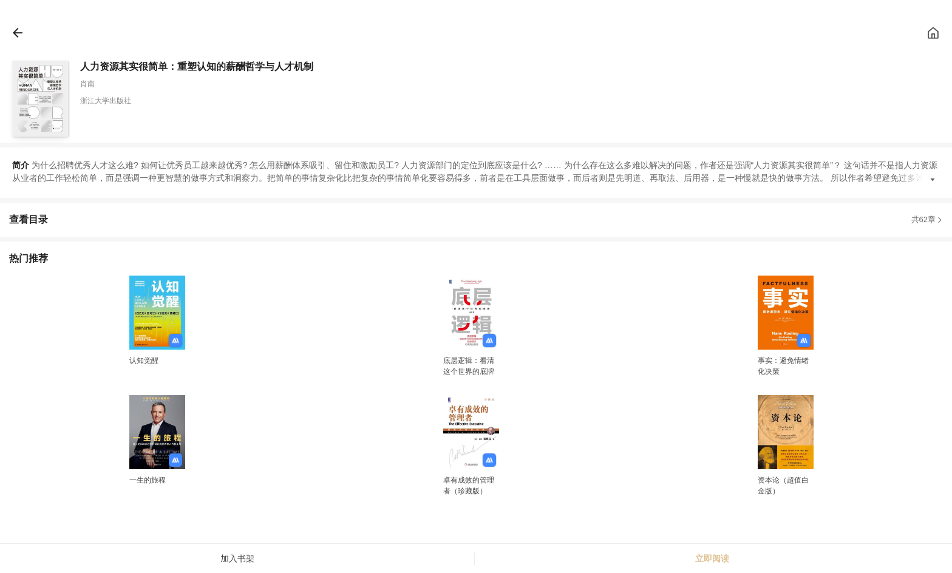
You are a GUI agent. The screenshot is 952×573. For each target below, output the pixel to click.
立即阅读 (712, 558)
